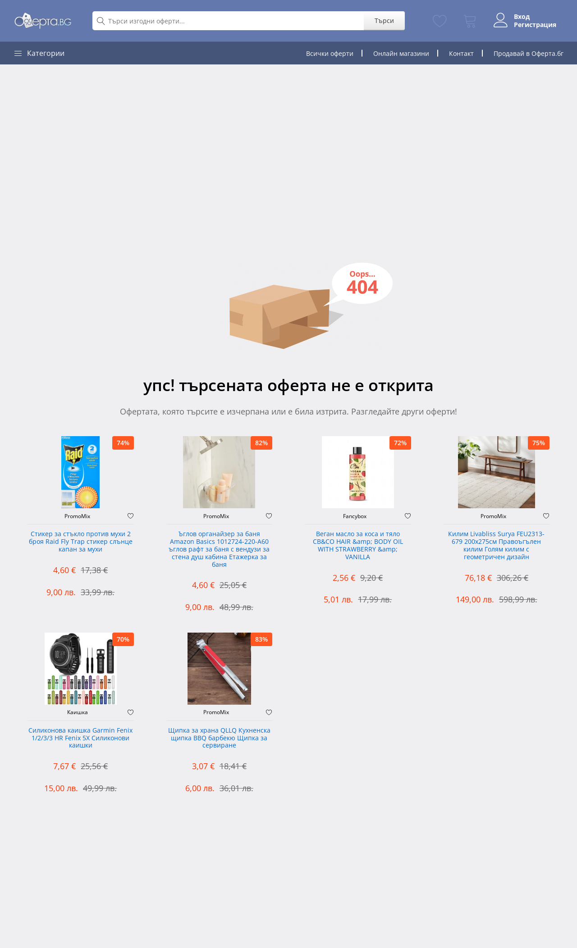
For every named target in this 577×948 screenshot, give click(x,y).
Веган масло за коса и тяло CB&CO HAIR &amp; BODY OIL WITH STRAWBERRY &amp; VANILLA (358, 545)
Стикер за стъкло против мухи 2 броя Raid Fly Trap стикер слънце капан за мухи (81, 541)
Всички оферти (329, 53)
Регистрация (535, 25)
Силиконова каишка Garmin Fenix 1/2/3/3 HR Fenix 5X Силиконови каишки (80, 738)
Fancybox (354, 516)
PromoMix (77, 516)
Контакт (461, 53)
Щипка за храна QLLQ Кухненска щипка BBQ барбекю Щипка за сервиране (219, 738)
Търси (384, 20)
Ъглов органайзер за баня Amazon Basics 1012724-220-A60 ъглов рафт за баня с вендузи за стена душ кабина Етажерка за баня (219, 549)
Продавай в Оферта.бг (528, 53)
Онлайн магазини (401, 53)
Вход (522, 17)
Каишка (77, 712)
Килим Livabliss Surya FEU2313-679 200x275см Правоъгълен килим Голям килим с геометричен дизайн (496, 545)
